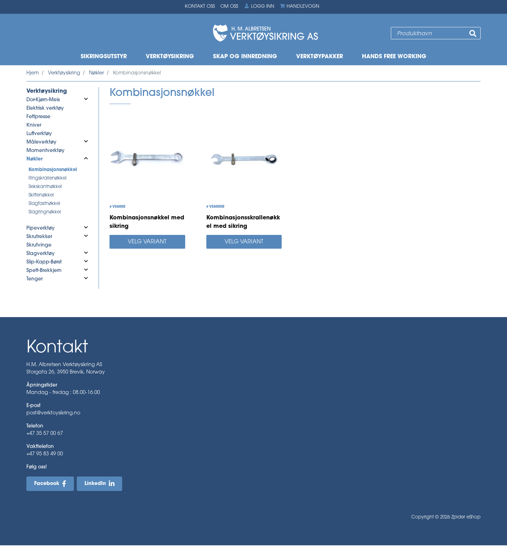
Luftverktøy (39, 134)
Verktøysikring (170, 57)
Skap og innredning (245, 57)
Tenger (34, 279)
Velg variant (147, 242)
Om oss (229, 7)
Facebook (46, 484)
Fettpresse (38, 117)
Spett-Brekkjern (44, 271)
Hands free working (394, 57)
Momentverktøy (45, 151)
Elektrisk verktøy (45, 108)
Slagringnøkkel (45, 212)
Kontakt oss (200, 7)
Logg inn (259, 6)
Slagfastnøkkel (44, 204)
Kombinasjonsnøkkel (53, 170)
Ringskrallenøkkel (48, 178)
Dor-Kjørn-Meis (43, 100)
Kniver (33, 125)
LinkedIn (95, 484)
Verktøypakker (319, 57)
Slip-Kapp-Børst (44, 262)
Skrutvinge (38, 245)
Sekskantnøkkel (45, 187)
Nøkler (96, 73)
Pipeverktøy (40, 228)
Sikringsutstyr (104, 57)
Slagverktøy (40, 254)
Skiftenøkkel (41, 195)
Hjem (32, 73)
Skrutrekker (39, 237)
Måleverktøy (41, 142)
